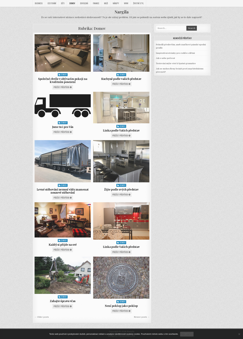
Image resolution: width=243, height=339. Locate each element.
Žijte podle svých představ (121, 189)
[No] (239, 334)
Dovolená (84, 3)
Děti (62, 3)
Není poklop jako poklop (121, 306)
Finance (96, 3)
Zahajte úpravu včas (62, 301)
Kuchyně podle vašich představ (121, 79)
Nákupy (116, 3)
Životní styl (138, 3)
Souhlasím (187, 334)
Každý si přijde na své (63, 244)
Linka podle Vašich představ (121, 130)
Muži (106, 3)
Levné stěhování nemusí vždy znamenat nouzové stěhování (63, 191)
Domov (72, 3)
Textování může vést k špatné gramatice (176, 63)
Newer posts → (141, 317)
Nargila (122, 12)
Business (39, 3)
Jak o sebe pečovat (165, 58)
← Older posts (42, 317)
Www (126, 3)
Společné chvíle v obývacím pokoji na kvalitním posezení (62, 80)
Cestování (52, 3)
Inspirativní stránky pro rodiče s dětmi (175, 53)
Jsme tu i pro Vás (62, 127)
